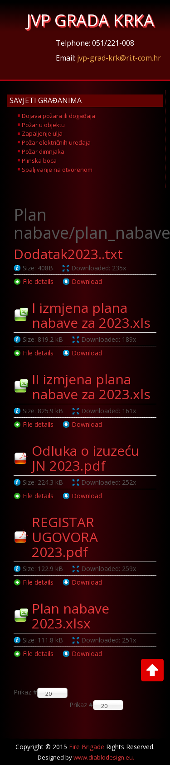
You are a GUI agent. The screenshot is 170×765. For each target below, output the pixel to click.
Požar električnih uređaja (56, 142)
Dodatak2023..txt (68, 254)
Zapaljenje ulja (42, 133)
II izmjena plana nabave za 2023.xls (91, 386)
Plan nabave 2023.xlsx (70, 616)
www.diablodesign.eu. (103, 757)
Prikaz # (81, 704)
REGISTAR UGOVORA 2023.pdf (65, 537)
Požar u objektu (43, 125)
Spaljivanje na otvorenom (57, 169)
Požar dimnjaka (43, 151)
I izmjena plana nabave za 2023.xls (91, 315)
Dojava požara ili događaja (58, 116)
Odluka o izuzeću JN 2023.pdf (85, 458)
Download (87, 281)
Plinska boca (39, 160)
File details (38, 281)
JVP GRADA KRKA (90, 20)
